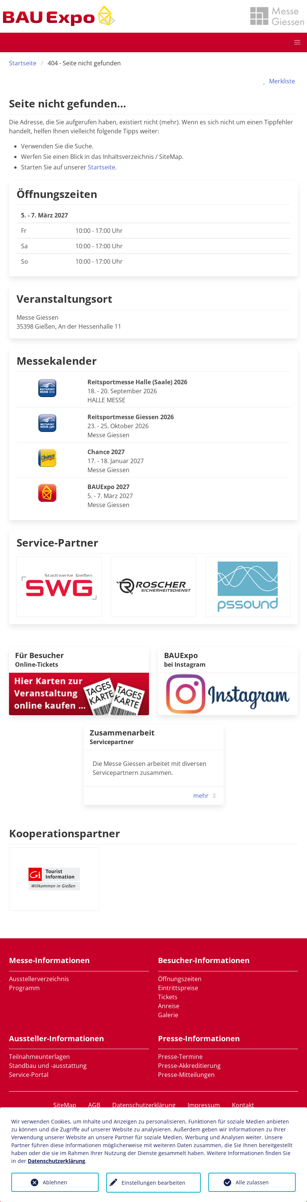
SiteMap (64, 1105)
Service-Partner (57, 542)
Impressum (204, 1105)
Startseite (22, 63)
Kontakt (243, 1105)
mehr (206, 795)
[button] (297, 42)
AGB (94, 1105)
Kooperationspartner (64, 833)
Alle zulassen (252, 1182)
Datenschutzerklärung (144, 1105)
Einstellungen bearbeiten (153, 1182)
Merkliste (277, 81)
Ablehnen (55, 1182)
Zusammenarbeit (122, 733)
